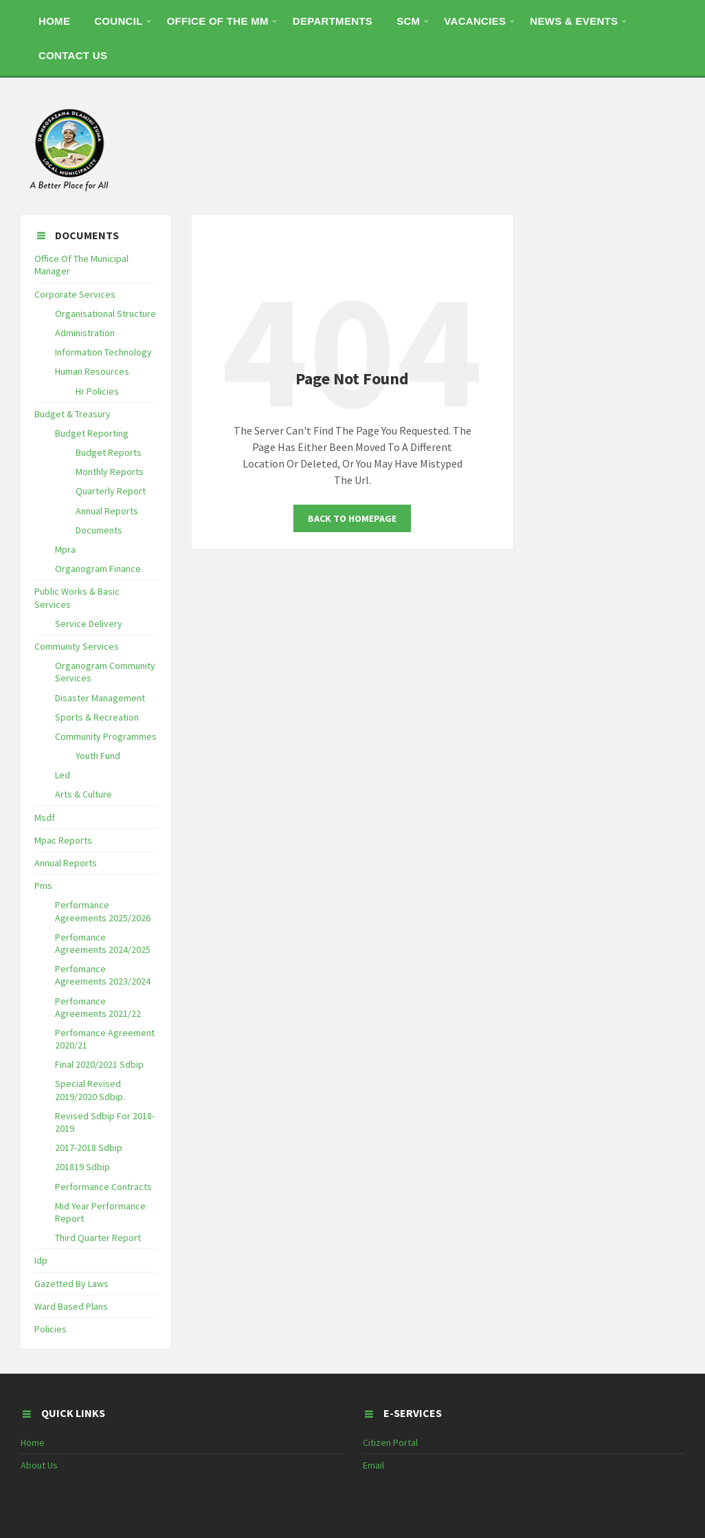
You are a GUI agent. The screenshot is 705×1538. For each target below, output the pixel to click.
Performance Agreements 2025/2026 (102, 911)
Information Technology (103, 352)
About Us (39, 1465)
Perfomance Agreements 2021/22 (98, 1007)
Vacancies (475, 21)
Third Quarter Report (98, 1237)
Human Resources (92, 371)
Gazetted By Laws (71, 1283)
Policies (50, 1329)
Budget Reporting (91, 433)
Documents (99, 530)
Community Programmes (106, 736)
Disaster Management (100, 698)
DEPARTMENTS (332, 21)
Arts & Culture (83, 794)
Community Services (76, 646)
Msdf (44, 817)
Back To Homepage (352, 518)
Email (373, 1465)
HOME (54, 21)
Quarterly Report (111, 491)
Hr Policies (97, 391)
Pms (43, 885)
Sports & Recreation (97, 717)
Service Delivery (88, 623)
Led (62, 775)
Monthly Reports (110, 471)
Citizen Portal (390, 1442)
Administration (85, 333)
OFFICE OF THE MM (218, 21)
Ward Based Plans (71, 1306)
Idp (40, 1260)
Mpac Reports (63, 840)
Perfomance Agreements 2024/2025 (102, 943)
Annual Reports (107, 511)
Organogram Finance (98, 568)
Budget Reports (109, 452)
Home (33, 1442)
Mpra (65, 549)
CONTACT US (72, 55)
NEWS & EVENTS (574, 21)
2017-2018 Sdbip (88, 1147)
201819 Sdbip (82, 1167)
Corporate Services (74, 294)
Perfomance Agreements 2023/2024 (102, 975)
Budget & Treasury (72, 414)
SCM (408, 21)
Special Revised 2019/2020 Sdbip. (90, 1089)
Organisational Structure (105, 313)
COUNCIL (118, 21)
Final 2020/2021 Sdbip (99, 1064)
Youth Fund (98, 755)
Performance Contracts (103, 1186)
